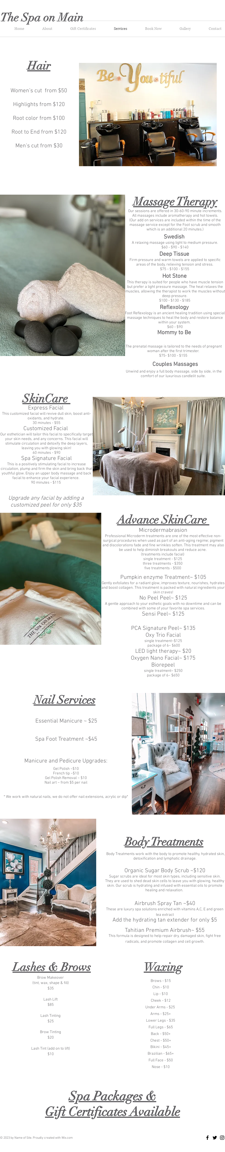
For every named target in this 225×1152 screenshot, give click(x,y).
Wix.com (67, 1138)
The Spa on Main (43, 18)
